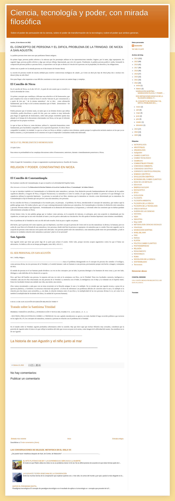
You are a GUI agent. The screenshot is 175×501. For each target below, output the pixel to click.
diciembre (139, 125)
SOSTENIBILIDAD (140, 262)
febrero (139, 89)
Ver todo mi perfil (138, 49)
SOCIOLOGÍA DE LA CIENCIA (144, 259)
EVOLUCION (138, 195)
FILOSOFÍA (138, 198)
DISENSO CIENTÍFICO (142, 174)
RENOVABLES (139, 254)
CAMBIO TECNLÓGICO (142, 158)
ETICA (136, 193)
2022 (136, 83)
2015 (136, 61)
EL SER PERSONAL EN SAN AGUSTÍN (30, 253)
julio (137, 119)
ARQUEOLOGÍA (139, 150)
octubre (139, 122)
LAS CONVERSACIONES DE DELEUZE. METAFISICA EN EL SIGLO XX (40, 450)
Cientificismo (138, 161)
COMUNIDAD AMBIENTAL (143, 166)
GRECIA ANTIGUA (140, 209)
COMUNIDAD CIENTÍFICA (143, 169)
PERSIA (137, 238)
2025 (136, 135)
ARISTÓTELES (139, 147)
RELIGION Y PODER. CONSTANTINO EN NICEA (42, 167)
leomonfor (138, 46)
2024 (136, 132)
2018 (136, 71)
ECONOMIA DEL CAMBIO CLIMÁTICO (147, 179)
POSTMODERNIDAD (141, 246)
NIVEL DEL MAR (140, 233)
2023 (136, 129)
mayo (138, 113)
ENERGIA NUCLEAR (141, 187)
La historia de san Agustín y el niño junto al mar (46, 341)
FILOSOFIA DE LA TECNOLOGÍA (146, 206)
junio (138, 116)
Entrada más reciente (18, 439)
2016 (136, 64)
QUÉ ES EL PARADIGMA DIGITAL (24, 486)
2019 (136, 74)
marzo (138, 107)
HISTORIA (137, 214)
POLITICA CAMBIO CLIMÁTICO (145, 243)
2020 (136, 77)
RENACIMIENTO (140, 251)
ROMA (136, 257)
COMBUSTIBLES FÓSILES (143, 163)
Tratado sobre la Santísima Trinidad (32, 306)
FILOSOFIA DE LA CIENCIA (144, 203)
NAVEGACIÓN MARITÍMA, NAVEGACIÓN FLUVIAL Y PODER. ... (150, 92)
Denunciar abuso (139, 271)
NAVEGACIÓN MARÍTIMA (143, 230)
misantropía (138, 227)
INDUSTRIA (138, 219)
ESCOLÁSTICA (139, 190)
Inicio (69, 439)
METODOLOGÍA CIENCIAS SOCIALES (148, 225)
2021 (136, 80)
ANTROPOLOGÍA (140, 145)
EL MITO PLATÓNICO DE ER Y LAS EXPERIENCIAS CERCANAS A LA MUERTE (51, 461)
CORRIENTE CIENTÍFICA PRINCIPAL (147, 171)
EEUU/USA (138, 185)
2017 (136, 68)
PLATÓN (137, 240)
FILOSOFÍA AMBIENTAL (142, 201)
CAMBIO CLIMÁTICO (141, 155)
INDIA (136, 217)
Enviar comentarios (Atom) (29, 442)
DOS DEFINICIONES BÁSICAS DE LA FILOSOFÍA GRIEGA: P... (149, 97)
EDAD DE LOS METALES (143, 182)
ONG (135, 235)
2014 (136, 58)
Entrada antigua (117, 439)
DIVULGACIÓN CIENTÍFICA (144, 177)
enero (138, 85)
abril (138, 110)
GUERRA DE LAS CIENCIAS (144, 211)
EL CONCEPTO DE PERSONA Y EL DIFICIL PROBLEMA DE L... (148, 102)
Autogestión (138, 153)
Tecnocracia (138, 265)
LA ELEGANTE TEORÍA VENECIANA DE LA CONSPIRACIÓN (45, 473)
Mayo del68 (138, 222)
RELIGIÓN (137, 248)
